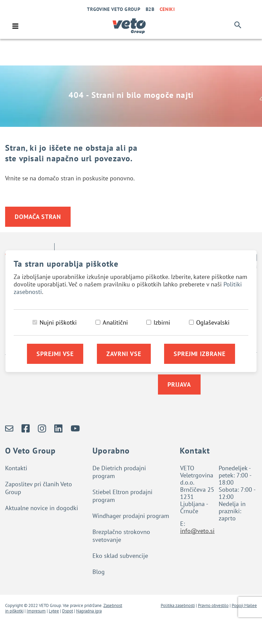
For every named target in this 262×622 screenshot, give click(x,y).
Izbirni (162, 322)
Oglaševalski (213, 322)
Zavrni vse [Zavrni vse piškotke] (123, 354)
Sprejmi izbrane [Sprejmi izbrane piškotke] (199, 354)
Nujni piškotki (58, 322)
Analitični (115, 322)
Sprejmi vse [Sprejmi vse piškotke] (55, 354)
